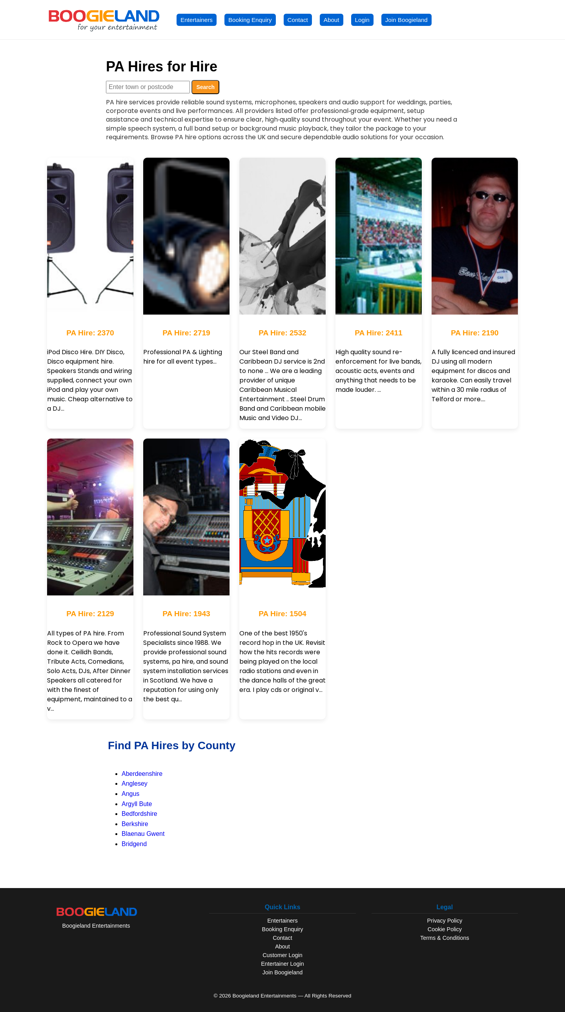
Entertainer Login (282, 964)
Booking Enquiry (250, 19)
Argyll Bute (137, 804)
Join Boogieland (406, 19)
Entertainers (196, 19)
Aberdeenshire (142, 773)
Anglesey (135, 783)
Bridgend (134, 844)
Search (205, 87)
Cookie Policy (445, 929)
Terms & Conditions (444, 938)
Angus (130, 793)
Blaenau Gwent (143, 833)
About (331, 19)
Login (362, 19)
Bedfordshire (139, 813)
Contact (298, 19)
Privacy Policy (445, 920)
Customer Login (282, 955)
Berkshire (135, 824)
